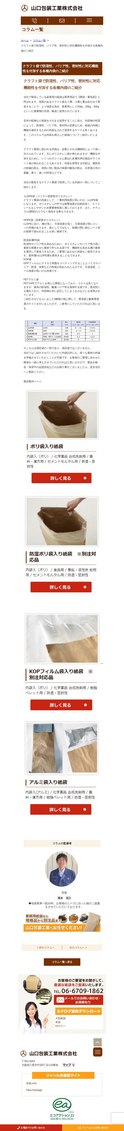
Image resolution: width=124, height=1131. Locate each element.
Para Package (34, 1090)
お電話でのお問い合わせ (31, 1127)
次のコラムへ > (78, 947)
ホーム (25, 40)
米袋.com (31, 1083)
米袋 (57, 1022)
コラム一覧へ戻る (62, 961)
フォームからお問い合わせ (93, 1127)
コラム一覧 (39, 40)
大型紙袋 (60, 1018)
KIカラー (60, 1026)
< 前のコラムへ (45, 947)
